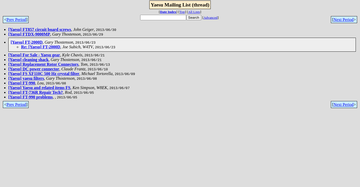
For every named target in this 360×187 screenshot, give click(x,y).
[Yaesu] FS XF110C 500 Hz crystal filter (43, 73)
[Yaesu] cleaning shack (28, 59)
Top (182, 12)
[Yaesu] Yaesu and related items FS (39, 87)
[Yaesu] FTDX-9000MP (29, 34)
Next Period (343, 19)
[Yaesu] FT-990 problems (30, 97)
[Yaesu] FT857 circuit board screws (39, 29)
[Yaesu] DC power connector (33, 69)
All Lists (194, 12)
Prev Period (16, 19)
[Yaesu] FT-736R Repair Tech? (35, 92)
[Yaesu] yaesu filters (26, 78)
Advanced (210, 17)
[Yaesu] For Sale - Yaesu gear (34, 55)
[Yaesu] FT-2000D (27, 42)
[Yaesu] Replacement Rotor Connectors (43, 64)
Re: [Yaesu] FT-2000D (40, 47)
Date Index (168, 12)
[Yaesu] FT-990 (21, 83)
